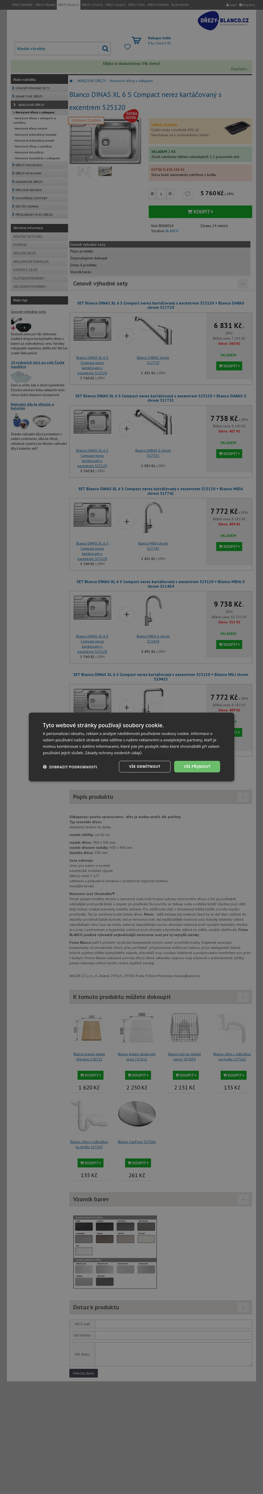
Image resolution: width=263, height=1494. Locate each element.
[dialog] (131, 747)
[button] (70, 767)
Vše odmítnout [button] (144, 766)
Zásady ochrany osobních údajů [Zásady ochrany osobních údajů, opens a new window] (113, 752)
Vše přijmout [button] (197, 766)
